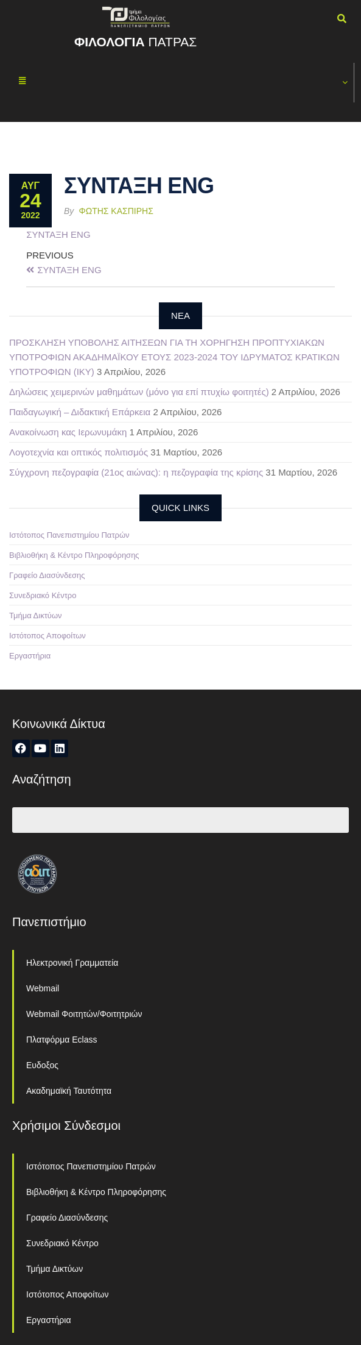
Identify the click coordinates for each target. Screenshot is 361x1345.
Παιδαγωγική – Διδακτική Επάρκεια (79, 412)
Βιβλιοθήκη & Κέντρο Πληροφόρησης (74, 555)
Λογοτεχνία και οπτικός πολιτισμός (78, 452)
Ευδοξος (42, 1065)
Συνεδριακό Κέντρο (42, 595)
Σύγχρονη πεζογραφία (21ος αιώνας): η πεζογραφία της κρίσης (136, 472)
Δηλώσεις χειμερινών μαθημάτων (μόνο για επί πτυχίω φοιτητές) (139, 392)
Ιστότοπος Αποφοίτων (47, 635)
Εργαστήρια (30, 655)
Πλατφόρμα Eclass (61, 1039)
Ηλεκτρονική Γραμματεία (72, 963)
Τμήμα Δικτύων (35, 615)
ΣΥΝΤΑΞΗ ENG (58, 234)
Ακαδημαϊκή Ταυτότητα (68, 1091)
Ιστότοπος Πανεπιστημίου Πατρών (69, 535)
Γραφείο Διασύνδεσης (47, 575)
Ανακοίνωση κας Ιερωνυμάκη (68, 432)
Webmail (42, 988)
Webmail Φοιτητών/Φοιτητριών (84, 1014)
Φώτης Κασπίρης (116, 211)
